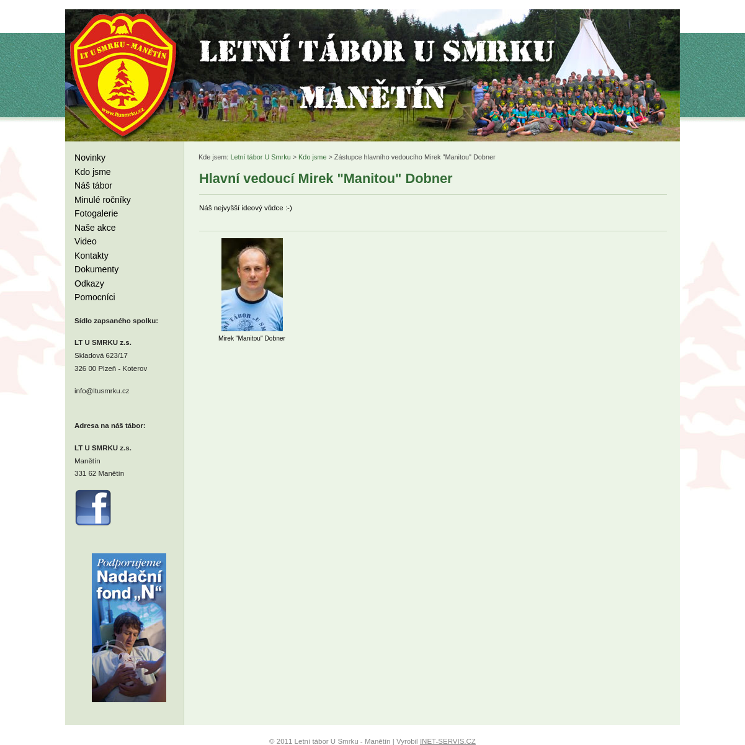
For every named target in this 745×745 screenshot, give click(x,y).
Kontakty (91, 256)
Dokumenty (96, 269)
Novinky (89, 158)
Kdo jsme (92, 172)
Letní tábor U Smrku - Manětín (124, 74)
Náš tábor (93, 185)
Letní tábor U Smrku (260, 157)
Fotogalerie (96, 213)
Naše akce (95, 228)
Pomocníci (94, 297)
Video (85, 241)
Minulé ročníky (102, 200)
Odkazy (89, 283)
